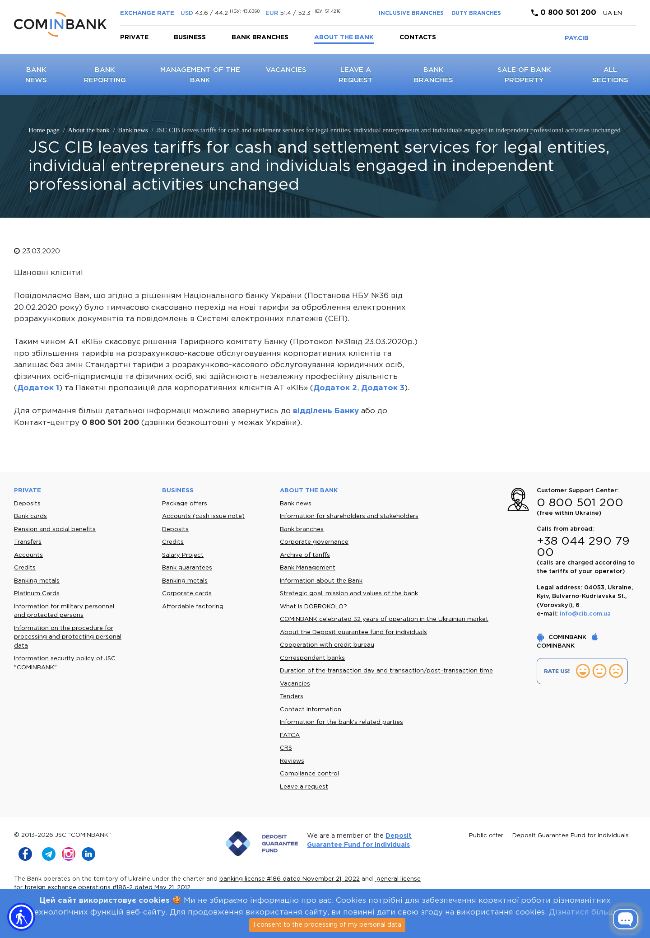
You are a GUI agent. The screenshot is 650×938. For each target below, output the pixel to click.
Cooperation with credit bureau (327, 645)
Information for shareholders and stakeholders (349, 516)
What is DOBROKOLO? (313, 606)
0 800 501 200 (563, 12)
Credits (25, 567)
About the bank (344, 37)
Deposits (27, 503)
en (618, 13)
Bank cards (30, 516)
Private (134, 37)
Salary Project (183, 555)
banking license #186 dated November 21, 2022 (289, 879)
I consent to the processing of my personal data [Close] (327, 925)
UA (608, 13)
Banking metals (37, 581)
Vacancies (286, 70)
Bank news (295, 503)
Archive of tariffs (305, 555)
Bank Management (307, 567)
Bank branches (260, 37)
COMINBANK (562, 637)
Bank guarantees (187, 567)
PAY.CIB (577, 38)
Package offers (184, 503)
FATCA (290, 735)
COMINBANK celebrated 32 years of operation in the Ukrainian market (384, 619)
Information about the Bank (321, 581)
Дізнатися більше (584, 912)
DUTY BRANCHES (476, 13)
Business (190, 37)
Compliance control (309, 773)
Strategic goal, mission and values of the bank (349, 593)
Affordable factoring (192, 606)
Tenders (291, 696)
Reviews (292, 761)
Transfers (28, 542)
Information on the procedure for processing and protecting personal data (67, 637)
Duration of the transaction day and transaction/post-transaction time (386, 670)
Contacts (417, 37)
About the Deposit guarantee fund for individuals (353, 632)
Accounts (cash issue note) (203, 516)
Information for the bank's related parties (341, 722)
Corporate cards (187, 593)
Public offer (486, 835)
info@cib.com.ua (585, 613)
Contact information (310, 709)
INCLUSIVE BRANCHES (411, 13)
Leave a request (304, 786)
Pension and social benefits (55, 529)
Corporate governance (314, 542)
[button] (21, 917)
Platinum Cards (37, 593)
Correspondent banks (312, 658)
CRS (286, 748)
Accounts (28, 555)
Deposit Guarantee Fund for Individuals (570, 835)
